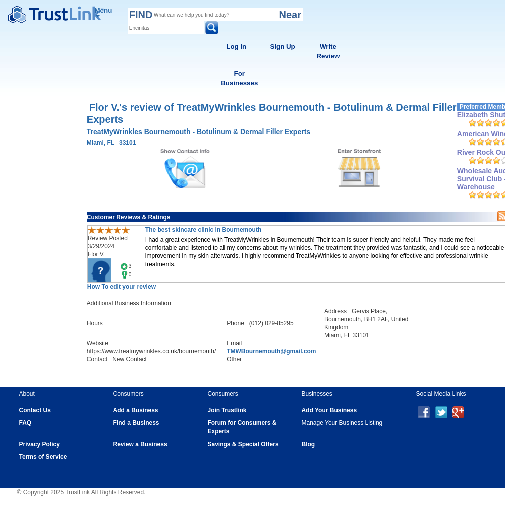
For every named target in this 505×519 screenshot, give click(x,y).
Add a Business (135, 410)
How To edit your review (121, 286)
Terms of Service (43, 456)
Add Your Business (329, 410)
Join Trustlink (227, 410)
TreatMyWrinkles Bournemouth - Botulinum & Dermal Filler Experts (198, 131)
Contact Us (35, 410)
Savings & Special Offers (243, 444)
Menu (103, 12)
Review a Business (140, 444)
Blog (308, 444)
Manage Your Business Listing (342, 422)
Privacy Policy (39, 444)
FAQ (25, 422)
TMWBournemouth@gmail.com (271, 351)
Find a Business (136, 422)
